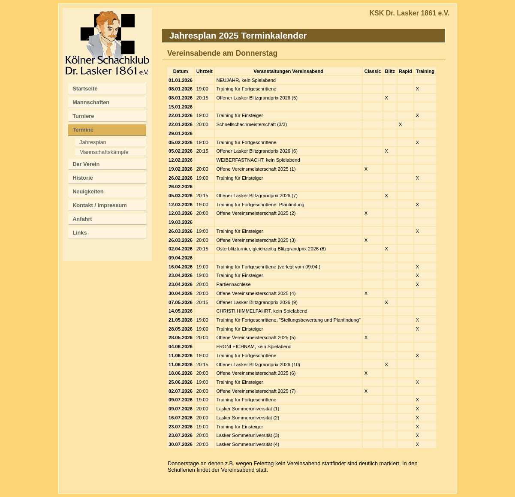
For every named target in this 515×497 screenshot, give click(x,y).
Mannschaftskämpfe (104, 152)
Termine (82, 130)
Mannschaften (90, 102)
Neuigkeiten (88, 191)
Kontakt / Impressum (99, 205)
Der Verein (85, 164)
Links (79, 232)
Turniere (83, 116)
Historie (82, 178)
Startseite (84, 88)
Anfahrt (82, 219)
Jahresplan (92, 142)
